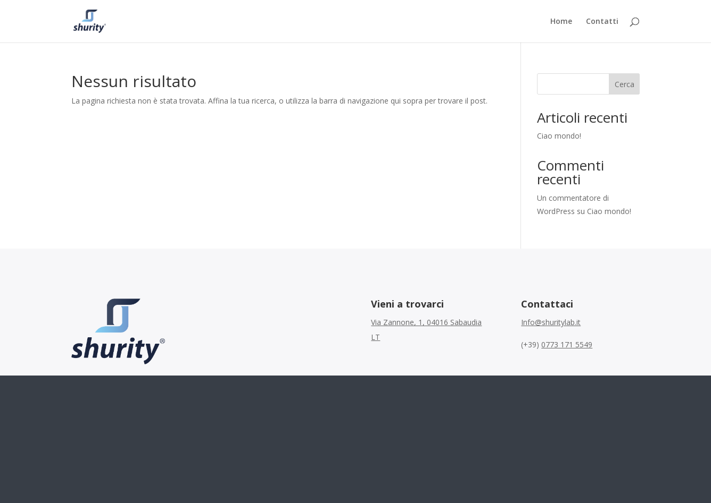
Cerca (624, 84)
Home (561, 22)
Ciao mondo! (559, 136)
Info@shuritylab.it (551, 322)
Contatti (602, 22)
